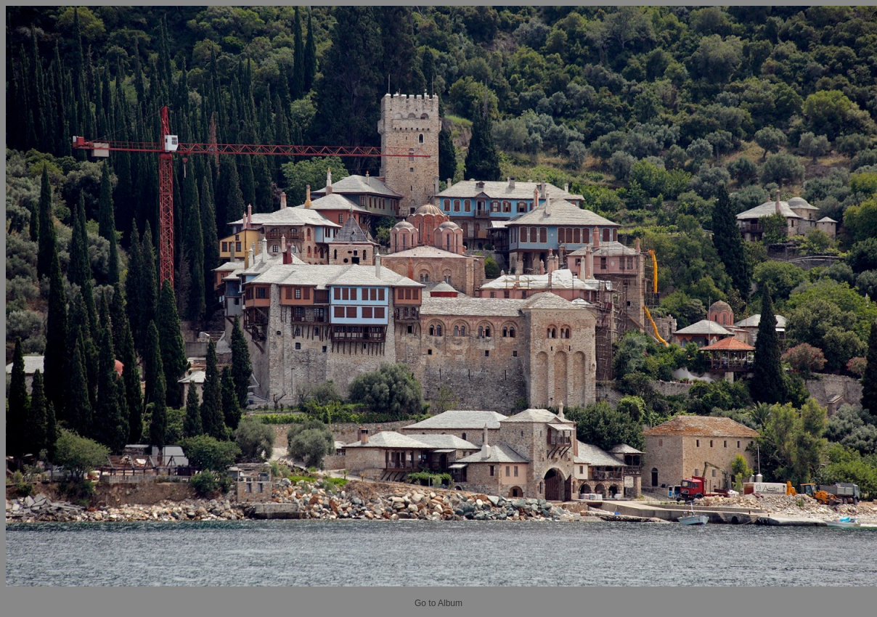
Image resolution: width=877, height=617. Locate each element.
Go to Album (438, 603)
